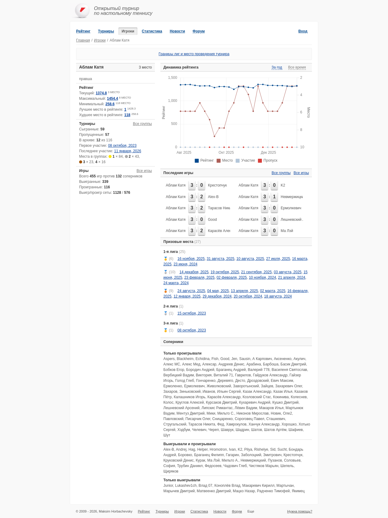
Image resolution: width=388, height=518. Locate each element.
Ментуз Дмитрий (190, 413)
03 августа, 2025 (287, 272)
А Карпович (262, 359)
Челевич (199, 430)
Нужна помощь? (299, 511)
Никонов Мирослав (252, 413)
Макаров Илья (271, 408)
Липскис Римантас (217, 408)
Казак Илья (283, 391)
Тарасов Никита (221, 208)
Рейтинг (83, 31)
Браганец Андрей (231, 370)
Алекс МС (171, 364)
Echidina (202, 359)
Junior (168, 485)
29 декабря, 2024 (217, 296)
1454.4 (112, 98)
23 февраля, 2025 (199, 277)
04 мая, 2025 (218, 291)
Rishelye (261, 449)
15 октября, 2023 (191, 313)
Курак (200, 460)
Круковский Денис (178, 460)
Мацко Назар (244, 491)
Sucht (282, 449)
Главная (83, 40)
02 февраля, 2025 (231, 277)
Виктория (204, 375)
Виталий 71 (223, 375)
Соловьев (292, 460)
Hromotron (218, 449)
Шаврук (227, 430)
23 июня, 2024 (185, 264)
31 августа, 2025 (220, 259)
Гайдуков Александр (270, 375)
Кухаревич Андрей (254, 402)
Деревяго (225, 380)
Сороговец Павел (249, 419)
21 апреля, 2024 (291, 277)
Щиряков (170, 471)
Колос (168, 402)
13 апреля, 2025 (244, 291)
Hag (192, 449)
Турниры (106, 31)
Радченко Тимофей (273, 491)
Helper (202, 449)
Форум (198, 31)
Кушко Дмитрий (285, 402)
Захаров (170, 391)
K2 (283, 185)
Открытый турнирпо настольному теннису (123, 11)
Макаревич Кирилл (258, 485)
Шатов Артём (275, 430)
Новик (276, 413)
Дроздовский (258, 380)
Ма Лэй (287, 231)
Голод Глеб (184, 380)
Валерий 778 (258, 370)
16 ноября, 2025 (191, 259)
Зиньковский (190, 391)
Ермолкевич (291, 208)
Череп (213, 430)
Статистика (152, 31)
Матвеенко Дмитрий (214, 491)
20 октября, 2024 (248, 296)
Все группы (142, 124)
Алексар (209, 364)
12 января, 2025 (186, 296)
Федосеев (213, 466)
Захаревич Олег (288, 386)
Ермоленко (172, 386)
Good (212, 219)
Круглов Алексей (190, 402)
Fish (215, 359)
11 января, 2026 (127, 151)
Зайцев (267, 386)
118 (127, 115)
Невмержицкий (293, 197)
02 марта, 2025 (272, 291)
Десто (240, 380)
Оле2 (287, 413)
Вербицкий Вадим (178, 375)
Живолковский (219, 386)
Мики (211, 413)
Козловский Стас (256, 397)
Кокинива (281, 397)
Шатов (256, 430)
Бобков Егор (173, 370)
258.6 (110, 104)
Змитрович (272, 455)
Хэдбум (183, 430)
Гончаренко (206, 380)
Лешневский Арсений (299, 219)
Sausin (244, 359)
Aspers (169, 359)
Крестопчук (217, 185)
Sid (272, 449)
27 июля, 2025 (278, 259)
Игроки (128, 31)
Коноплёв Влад (227, 485)
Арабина (253, 364)
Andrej (181, 449)
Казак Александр (257, 391)
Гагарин (232, 455)
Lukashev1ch (186, 485)
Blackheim (185, 359)
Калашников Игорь (189, 397)
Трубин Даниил (190, 466)
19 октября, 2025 (225, 272)
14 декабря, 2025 (194, 272)
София (169, 466)
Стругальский (174, 424)
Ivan (232, 449)
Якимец (298, 491)
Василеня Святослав (289, 370)
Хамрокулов (236, 424)
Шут (166, 435)
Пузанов (275, 460)
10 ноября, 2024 (262, 277)
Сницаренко (222, 419)
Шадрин (242, 430)
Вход (302, 31)
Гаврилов (243, 375)
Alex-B (213, 197)
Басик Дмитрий (293, 364)
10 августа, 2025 (250, 259)
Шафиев (296, 430)
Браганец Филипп (209, 455)
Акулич (299, 359)
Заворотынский (246, 386)
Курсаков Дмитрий (221, 402)
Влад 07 (205, 485)
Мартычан (285, 485)
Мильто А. (230, 460)
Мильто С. (225, 413)
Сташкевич (275, 419)
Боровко (185, 455)
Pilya (248, 449)
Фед (220, 424)
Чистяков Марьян (263, 466)
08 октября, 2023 (122, 145)
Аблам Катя (176, 185)
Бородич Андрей (200, 370)
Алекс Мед (191, 364)
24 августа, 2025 (191, 291)
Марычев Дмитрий (179, 491)
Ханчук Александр (264, 424)
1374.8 (101, 93)
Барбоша (271, 364)
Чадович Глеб (235, 466)
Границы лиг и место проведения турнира (194, 54)
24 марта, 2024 (176, 283)
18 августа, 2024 (278, 296)
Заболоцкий (251, 455)
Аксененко (282, 359)
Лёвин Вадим (246, 408)
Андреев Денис (231, 364)
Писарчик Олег (198, 419)
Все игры (144, 171)
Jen (234, 359)
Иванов (208, 391)
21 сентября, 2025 (256, 272)
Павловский (173, 419)
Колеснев (299, 397)
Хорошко (289, 424)
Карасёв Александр (224, 231)
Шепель (287, 466)
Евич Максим (282, 380)
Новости (177, 31)
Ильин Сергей (229, 391)
